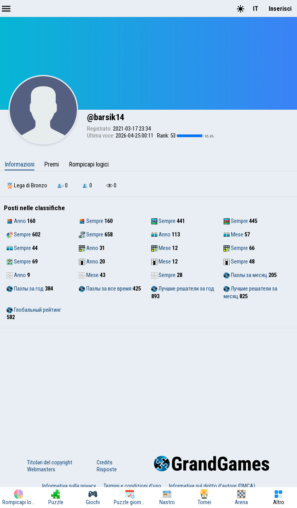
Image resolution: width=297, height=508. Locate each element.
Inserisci (280, 8)
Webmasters (41, 469)
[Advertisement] (148, 386)
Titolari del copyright (49, 462)
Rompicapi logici (89, 164)
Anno (16, 220)
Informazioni (19, 164)
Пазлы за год (25, 288)
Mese (233, 234)
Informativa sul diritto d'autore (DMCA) (212, 486)
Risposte (107, 469)
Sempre (91, 220)
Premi (51, 164)
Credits (105, 462)
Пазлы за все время (105, 288)
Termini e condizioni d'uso (132, 486)
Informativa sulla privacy (69, 486)
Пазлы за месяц (245, 275)
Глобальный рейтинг (34, 309)
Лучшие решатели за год (182, 288)
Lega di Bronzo (27, 185)
